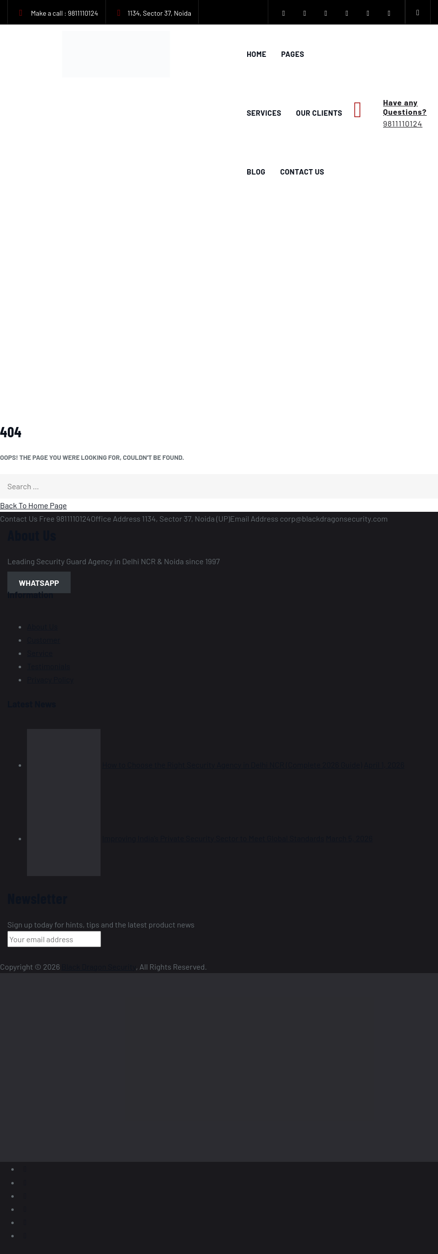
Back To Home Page (33, 505)
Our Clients (319, 112)
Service (40, 652)
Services (264, 112)
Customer (43, 639)
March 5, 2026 (349, 838)
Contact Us (302, 171)
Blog (256, 171)
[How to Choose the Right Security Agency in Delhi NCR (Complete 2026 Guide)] (64, 764)
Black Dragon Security (98, 966)
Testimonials (48, 666)
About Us (42, 626)
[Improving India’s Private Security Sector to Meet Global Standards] (64, 838)
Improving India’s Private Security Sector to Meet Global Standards (213, 838)
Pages (292, 54)
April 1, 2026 (384, 764)
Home (256, 54)
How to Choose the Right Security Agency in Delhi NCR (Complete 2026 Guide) (232, 764)
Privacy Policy (50, 679)
